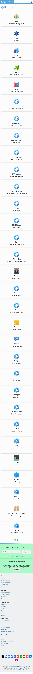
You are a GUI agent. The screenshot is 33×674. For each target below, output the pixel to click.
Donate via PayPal (26, 551)
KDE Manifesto (5, 645)
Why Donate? (22, 547)
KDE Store (3, 637)
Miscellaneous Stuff (6, 613)
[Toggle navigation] (22, 2)
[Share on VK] (30, 655)
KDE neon (3, 587)
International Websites (7, 648)
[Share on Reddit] (18, 655)
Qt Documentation (5, 594)
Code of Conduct (5, 627)
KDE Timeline (4, 643)
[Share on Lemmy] (21, 655)
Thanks (3, 615)
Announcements (5, 604)
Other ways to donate (16, 556)
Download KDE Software (7, 625)
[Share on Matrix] (3, 655)
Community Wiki (5, 620)
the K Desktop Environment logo (18, 668)
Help (2, 623)
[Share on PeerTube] (27, 655)
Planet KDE (4, 608)
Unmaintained (8, 7)
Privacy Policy (4, 629)
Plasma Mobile (5, 584)
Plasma (3, 578)
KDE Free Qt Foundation (7, 641)
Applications (7, 2)
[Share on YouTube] (24, 655)
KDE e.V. (3, 639)
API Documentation (6, 592)
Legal (26, 670)
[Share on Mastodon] (6, 655)
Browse (16, 569)
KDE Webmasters (15, 666)
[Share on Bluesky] (9, 655)
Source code (4, 599)
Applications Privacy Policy (8, 631)
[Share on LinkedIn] (15, 655)
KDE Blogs (3, 606)
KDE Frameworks (5, 582)
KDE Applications (5, 580)
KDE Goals (3, 596)
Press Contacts (5, 611)
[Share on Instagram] (16, 659)
